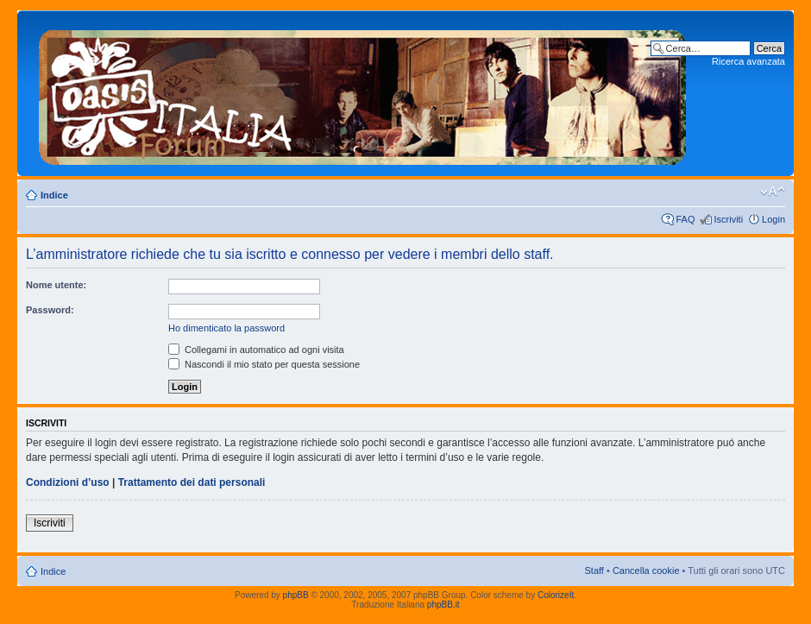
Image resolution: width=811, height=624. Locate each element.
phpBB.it (443, 604)
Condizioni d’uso (68, 482)
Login (773, 219)
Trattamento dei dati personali (192, 482)
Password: (50, 310)
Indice (54, 195)
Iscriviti (728, 219)
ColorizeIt (556, 595)
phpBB (296, 595)
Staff (593, 570)
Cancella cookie (646, 570)
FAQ (685, 219)
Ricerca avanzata (748, 61)
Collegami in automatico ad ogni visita (256, 349)
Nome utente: (56, 285)
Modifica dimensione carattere (772, 191)
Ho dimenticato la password (226, 328)
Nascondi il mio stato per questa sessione (264, 364)
